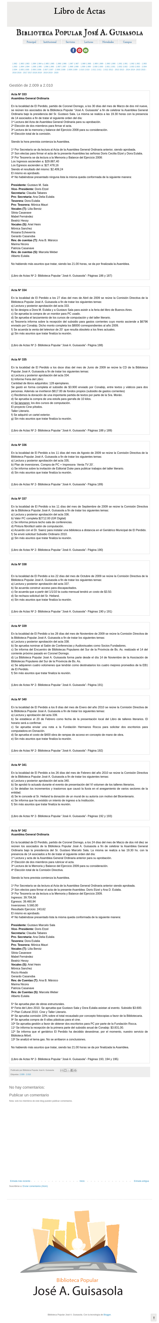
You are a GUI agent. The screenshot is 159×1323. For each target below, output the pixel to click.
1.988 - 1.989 (92, 64)
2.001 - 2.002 (116, 67)
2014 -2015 (135, 70)
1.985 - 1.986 (55, 64)
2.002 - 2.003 (128, 67)
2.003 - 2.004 (141, 67)
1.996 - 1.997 (55, 67)
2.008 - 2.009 (66, 70)
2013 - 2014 (125, 70)
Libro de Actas (79, 11)
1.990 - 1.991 (116, 64)
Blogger (107, 1314)
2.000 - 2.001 (104, 67)
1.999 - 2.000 (92, 67)
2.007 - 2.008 (54, 70)
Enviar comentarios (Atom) (35, 1186)
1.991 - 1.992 (128, 64)
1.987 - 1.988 (80, 64)
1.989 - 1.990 (104, 64)
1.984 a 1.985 (43, 64)
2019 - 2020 (53, 72)
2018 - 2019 (42, 72)
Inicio (82, 1181)
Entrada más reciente (20, 1181)
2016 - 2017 (22, 72)
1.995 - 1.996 (43, 67)
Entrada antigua (141, 1181)
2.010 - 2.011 (90, 70)
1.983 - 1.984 (30, 64)
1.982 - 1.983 (18, 64)
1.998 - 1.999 (79, 67)
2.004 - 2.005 (18, 70)
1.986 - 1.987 (67, 64)
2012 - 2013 (114, 70)
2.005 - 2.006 (30, 70)
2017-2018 (32, 72)
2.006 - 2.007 (42, 70)
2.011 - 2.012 (102, 70)
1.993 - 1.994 (18, 67)
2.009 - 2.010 (78, 70)
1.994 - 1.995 (30, 67)
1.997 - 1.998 (67, 67)
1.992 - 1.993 (141, 64)
